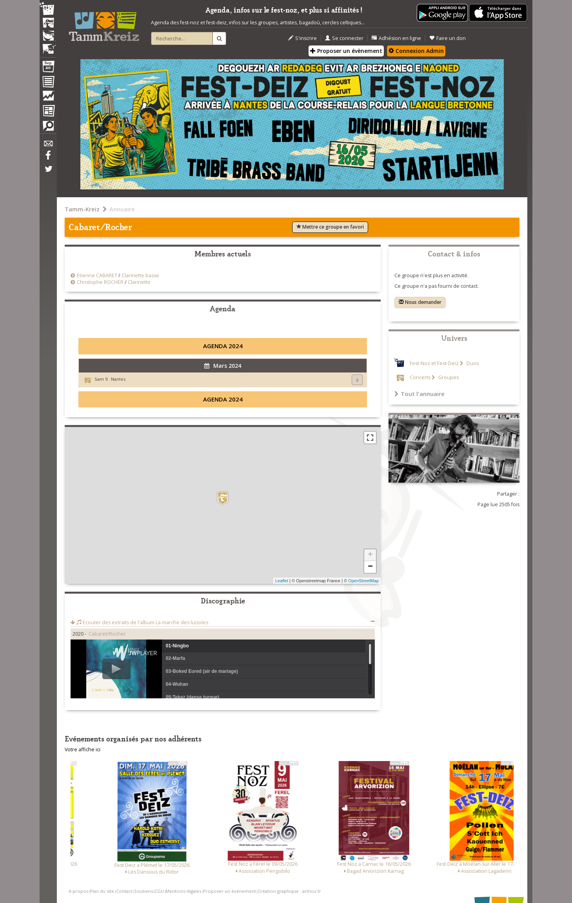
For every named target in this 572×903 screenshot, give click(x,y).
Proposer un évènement (346, 51)
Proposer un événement (229, 891)
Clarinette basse (140, 275)
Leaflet (281, 580)
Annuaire (122, 209)
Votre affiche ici (82, 749)
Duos (472, 363)
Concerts (420, 377)
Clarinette (139, 282)
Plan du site (102, 891)
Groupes (448, 377)
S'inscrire (302, 38)
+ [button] (370, 555)
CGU (159, 891)
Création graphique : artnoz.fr (289, 891)
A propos (78, 891)
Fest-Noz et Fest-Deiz (434, 363)
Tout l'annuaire (419, 394)
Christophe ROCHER (100, 282)
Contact (124, 891)
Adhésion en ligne (396, 38)
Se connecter (344, 38)
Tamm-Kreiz (82, 209)
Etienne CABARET (97, 275)
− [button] (370, 567)
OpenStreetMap (363, 580)
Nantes (118, 379)
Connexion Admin (416, 51)
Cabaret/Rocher (107, 633)
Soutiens (143, 891)
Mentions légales (183, 891)
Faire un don (447, 38)
